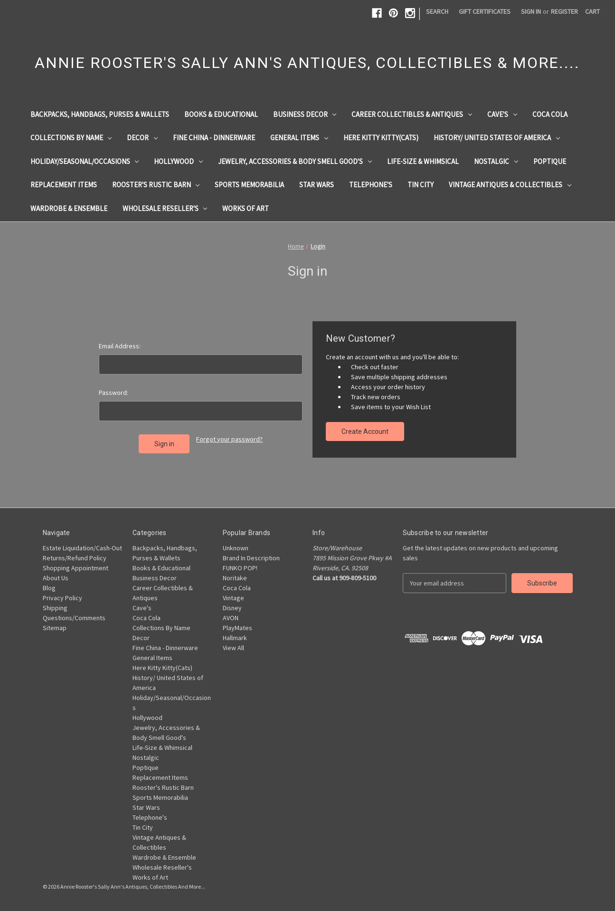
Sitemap (54, 627)
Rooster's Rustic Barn (156, 184)
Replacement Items (63, 184)
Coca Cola (550, 114)
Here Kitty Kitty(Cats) (380, 137)
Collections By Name (71, 137)
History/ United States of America (497, 137)
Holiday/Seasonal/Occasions (84, 161)
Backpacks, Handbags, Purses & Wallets (99, 114)
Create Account (364, 431)
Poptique (549, 161)
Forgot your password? (229, 439)
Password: (113, 392)
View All (233, 647)
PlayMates (237, 627)
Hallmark (235, 637)
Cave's (502, 114)
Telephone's (370, 184)
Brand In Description (251, 558)
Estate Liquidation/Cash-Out (82, 548)
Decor (142, 137)
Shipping (55, 608)
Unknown (235, 548)
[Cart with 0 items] (592, 11)
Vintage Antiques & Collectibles (510, 184)
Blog (49, 588)
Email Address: (120, 346)
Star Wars (316, 184)
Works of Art (245, 208)
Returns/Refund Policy (74, 558)
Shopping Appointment (75, 568)
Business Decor (305, 114)
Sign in (531, 11)
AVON (230, 618)
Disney (232, 608)
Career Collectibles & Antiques (411, 114)
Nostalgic (496, 161)
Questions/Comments (74, 618)
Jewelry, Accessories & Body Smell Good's (295, 161)
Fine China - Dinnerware (214, 137)
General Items (299, 137)
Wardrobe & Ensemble (68, 208)
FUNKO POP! (240, 568)
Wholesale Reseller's (165, 208)
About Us (55, 578)
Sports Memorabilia (249, 184)
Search (437, 11)
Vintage (233, 598)
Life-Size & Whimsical (423, 161)
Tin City (420, 184)
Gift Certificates (485, 11)
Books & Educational (221, 114)
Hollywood (178, 161)
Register (564, 11)
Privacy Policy (62, 598)
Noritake (235, 578)
